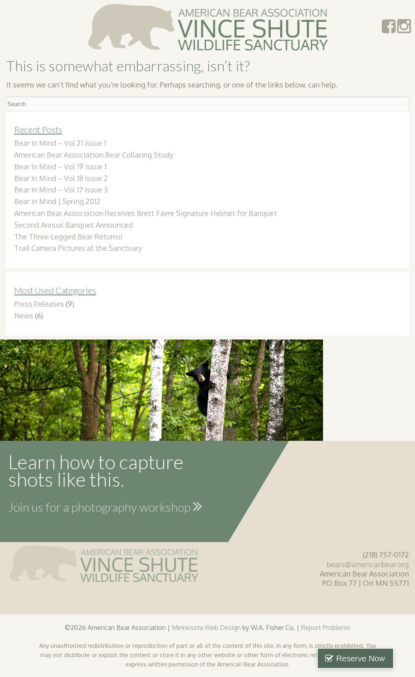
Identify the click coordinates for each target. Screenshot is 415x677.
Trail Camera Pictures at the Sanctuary (78, 247)
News (23, 315)
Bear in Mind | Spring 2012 (57, 201)
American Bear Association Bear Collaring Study (93, 154)
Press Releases (39, 303)
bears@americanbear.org (368, 564)
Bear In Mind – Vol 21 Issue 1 (60, 143)
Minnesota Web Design (206, 627)
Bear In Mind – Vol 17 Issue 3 (61, 189)
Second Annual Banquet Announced (73, 224)
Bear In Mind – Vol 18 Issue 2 (61, 178)
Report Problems (325, 627)
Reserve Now (373, 658)
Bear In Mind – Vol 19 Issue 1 (60, 166)
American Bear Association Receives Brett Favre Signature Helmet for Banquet (145, 213)
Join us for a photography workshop (105, 506)
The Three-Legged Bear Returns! (68, 236)
